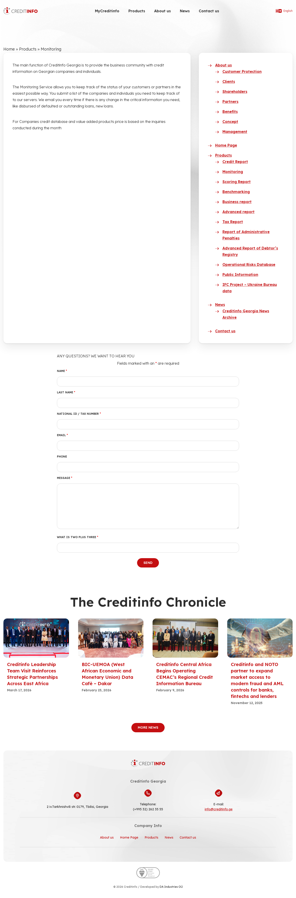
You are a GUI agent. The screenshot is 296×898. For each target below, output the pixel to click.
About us (162, 11)
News (185, 11)
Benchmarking (236, 191)
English (284, 11)
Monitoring (232, 171)
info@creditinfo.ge (218, 809)
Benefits (230, 111)
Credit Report (235, 161)
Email (62, 435)
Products (136, 11)
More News (148, 727)
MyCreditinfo (107, 11)
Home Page (226, 145)
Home (9, 49)
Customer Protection (242, 71)
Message (64, 478)
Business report (237, 201)
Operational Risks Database (248, 264)
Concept (230, 121)
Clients (228, 81)
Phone (62, 456)
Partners (230, 101)
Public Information (240, 274)
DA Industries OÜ (171, 886)
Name (62, 371)
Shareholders (234, 91)
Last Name (66, 392)
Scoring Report (236, 181)
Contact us (209, 11)
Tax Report (232, 221)
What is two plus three (77, 537)
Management (234, 131)
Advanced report (238, 211)
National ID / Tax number (79, 413)
